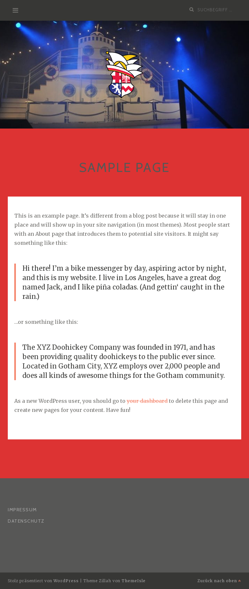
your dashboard (147, 401)
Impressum (22, 510)
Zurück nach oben (219, 580)
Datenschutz (26, 521)
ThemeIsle (134, 580)
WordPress (66, 580)
